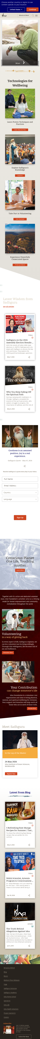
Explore (20, 175)
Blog (5, 972)
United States (16, 9)
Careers (6, 1017)
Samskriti (7, 1001)
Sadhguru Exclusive (10, 988)
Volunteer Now (8, 652)
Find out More (20, 265)
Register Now (11, 774)
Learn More (20, 570)
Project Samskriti (10, 1013)
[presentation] (20, 507)
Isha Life (6, 1005)
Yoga (5, 984)
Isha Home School (10, 996)
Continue (32, 9)
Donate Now (32, 708)
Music (6, 976)
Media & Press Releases (12, 980)
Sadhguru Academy (10, 992)
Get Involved (20, 219)
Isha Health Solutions (11, 1009)
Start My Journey (20, 130)
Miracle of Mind (9, 968)
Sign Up (20, 517)
